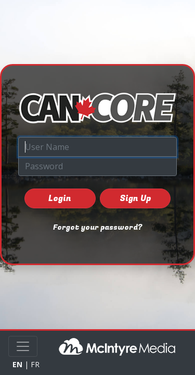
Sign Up (135, 198)
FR (35, 364)
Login (59, 198)
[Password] (97, 166)
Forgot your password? (97, 227)
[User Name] (97, 147)
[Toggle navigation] (22, 346)
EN (17, 364)
